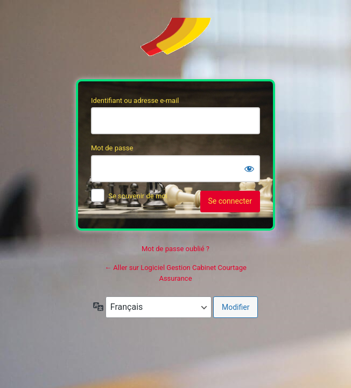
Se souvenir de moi (137, 196)
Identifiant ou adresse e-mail (135, 100)
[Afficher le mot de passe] (249, 168)
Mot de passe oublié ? (175, 249)
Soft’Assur (175, 42)
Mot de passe (112, 148)
